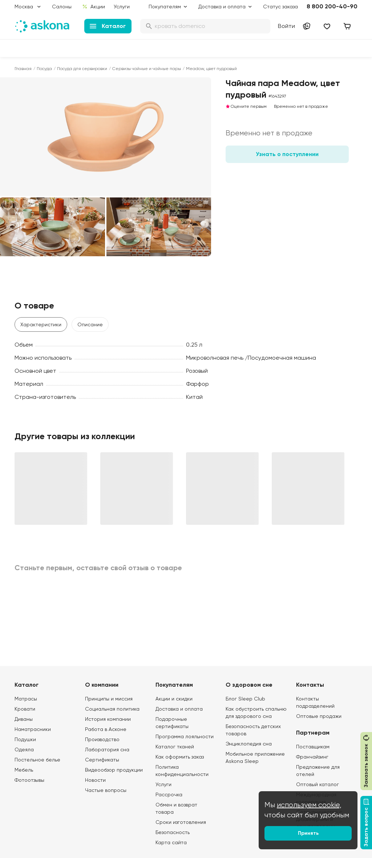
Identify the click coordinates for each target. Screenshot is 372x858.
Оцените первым (246, 106)
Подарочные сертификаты (172, 722)
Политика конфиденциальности (182, 770)
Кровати (25, 709)
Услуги (122, 6)
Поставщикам (312, 746)
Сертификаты (102, 760)
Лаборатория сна (107, 749)
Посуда (44, 68)
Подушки (25, 739)
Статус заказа (280, 6)
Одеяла (24, 749)
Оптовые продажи (318, 716)
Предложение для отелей (318, 770)
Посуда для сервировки (82, 68)
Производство (102, 739)
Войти (286, 26)
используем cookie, (309, 805)
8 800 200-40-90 (332, 6)
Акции (93, 6)
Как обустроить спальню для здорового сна (256, 712)
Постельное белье (37, 760)
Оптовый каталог (317, 784)
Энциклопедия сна (249, 744)
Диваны (24, 719)
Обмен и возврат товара (176, 808)
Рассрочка (168, 794)
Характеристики (40, 324)
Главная (23, 68)
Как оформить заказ (179, 757)
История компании (108, 719)
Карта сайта (171, 842)
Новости (95, 780)
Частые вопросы (105, 790)
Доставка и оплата (179, 709)
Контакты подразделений (315, 702)
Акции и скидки (174, 699)
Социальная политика (112, 709)
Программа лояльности (184, 736)
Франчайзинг (312, 757)
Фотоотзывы (29, 780)
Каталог (108, 26)
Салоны (62, 6)
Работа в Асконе (105, 729)
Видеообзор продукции (114, 770)
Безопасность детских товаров (253, 729)
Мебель (24, 770)
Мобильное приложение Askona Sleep (255, 757)
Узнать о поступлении (287, 154)
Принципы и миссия (109, 699)
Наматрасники (33, 729)
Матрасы (26, 699)
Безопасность (172, 832)
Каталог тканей (174, 746)
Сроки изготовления (180, 822)
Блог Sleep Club (245, 699)
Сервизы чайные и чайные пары (146, 68)
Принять (308, 833)
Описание (90, 324)
